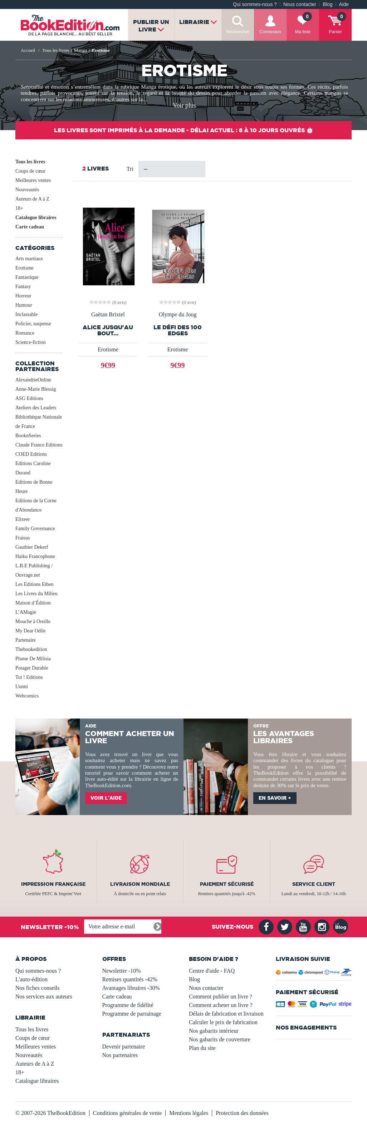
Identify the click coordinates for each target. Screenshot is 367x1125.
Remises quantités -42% (130, 979)
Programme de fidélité (127, 1005)
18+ (19, 208)
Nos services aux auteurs (43, 996)
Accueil (28, 50)
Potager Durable (31, 668)
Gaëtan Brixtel (108, 314)
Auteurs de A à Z (32, 199)
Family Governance (35, 528)
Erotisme (24, 268)
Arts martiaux (29, 258)
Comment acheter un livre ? (221, 1005)
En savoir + (275, 798)
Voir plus (184, 105)
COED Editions (31, 454)
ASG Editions (29, 398)
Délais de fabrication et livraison (226, 1014)
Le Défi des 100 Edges (177, 330)
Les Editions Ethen (34, 584)
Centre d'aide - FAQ (212, 971)
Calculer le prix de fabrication (223, 1022)
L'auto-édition (31, 979)
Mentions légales (188, 1113)
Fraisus (22, 538)
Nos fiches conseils (37, 988)
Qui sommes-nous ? (255, 4)
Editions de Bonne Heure (33, 486)
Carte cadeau (29, 227)
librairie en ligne (152, 779)
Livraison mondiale (140, 884)
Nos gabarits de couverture (219, 1039)
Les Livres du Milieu (36, 593)
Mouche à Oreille (32, 621)
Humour (23, 305)
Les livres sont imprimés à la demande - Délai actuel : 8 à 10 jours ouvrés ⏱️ (183, 130)
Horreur (23, 295)
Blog (327, 4)
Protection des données (242, 1113)
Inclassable (26, 314)
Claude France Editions (38, 445)
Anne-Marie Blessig (35, 389)
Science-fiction (30, 342)
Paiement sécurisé (227, 884)
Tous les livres (30, 161)
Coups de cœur (30, 171)
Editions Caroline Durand (32, 468)
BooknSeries (28, 435)
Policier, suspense (33, 323)
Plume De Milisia (33, 658)
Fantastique (27, 277)
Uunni (21, 686)
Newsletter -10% (121, 971)
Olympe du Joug (178, 314)
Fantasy (23, 286)
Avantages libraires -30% (131, 988)
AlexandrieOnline (33, 380)
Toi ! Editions (29, 677)
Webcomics (27, 696)
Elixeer (22, 519)
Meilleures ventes (33, 180)
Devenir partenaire (123, 1046)
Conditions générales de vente (127, 1113)
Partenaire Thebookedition (31, 644)
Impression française (53, 884)
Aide (344, 4)
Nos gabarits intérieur (214, 1031)
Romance (24, 333)
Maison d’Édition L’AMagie (32, 607)
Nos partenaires (120, 1055)
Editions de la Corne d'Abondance (36, 505)
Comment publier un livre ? (220, 996)
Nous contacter (299, 4)
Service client (313, 884)
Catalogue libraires (35, 217)
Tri (130, 169)
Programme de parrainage (131, 1014)
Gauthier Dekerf (31, 547)
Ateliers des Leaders (35, 407)
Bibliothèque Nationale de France (38, 421)
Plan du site (202, 1048)
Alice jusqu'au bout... (108, 330)
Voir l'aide (106, 798)
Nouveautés (27, 189)
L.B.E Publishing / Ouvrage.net (34, 570)
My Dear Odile (30, 630)
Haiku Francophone (35, 556)
